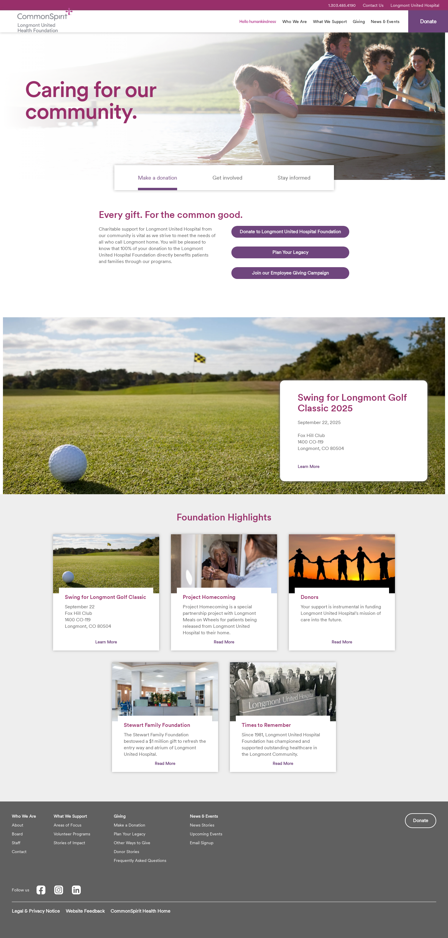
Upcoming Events (206, 834)
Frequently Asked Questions (140, 860)
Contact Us (373, 5)
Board (17, 834)
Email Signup (201, 842)
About (17, 825)
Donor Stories (126, 851)
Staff (16, 842)
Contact (19, 851)
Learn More (308, 466)
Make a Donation (129, 825)
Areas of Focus (67, 825)
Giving (359, 21)
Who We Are (294, 21)
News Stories (202, 825)
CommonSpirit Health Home (140, 911)
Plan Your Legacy (290, 252)
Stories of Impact (69, 842)
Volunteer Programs (72, 834)
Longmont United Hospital (415, 5)
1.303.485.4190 (342, 5)
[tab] (157, 177)
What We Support (330, 21)
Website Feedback (85, 911)
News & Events (385, 21)
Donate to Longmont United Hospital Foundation (290, 231)
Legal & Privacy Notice (36, 911)
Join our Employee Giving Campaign (290, 273)
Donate (420, 820)
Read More (224, 642)
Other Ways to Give (132, 842)
